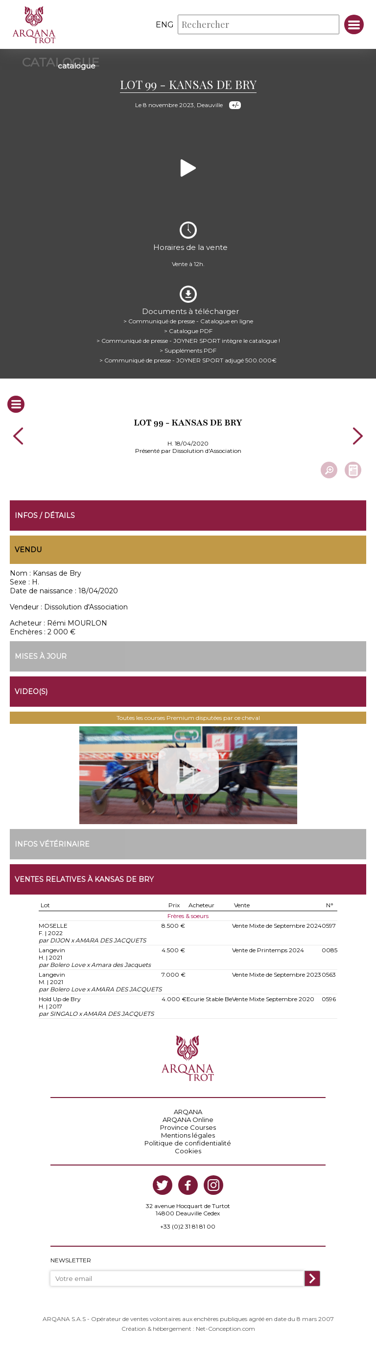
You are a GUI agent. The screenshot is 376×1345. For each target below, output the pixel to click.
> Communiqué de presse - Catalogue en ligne (188, 321)
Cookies (188, 1151)
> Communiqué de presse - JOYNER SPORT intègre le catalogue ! (188, 340)
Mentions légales (188, 1135)
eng (165, 24)
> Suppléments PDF (188, 350)
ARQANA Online (188, 1119)
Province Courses (188, 1127)
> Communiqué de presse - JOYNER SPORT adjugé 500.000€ (188, 360)
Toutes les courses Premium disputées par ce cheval (188, 717)
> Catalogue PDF (188, 331)
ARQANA (188, 1112)
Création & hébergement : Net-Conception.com (188, 1328)
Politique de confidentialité (187, 1143)
